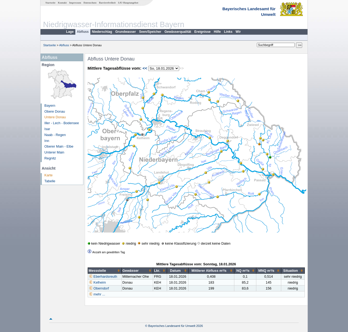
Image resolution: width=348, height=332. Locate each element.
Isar (47, 129)
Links (228, 32)
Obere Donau (55, 111)
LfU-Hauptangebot (128, 2)
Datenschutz (90, 2)
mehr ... (99, 294)
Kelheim (97, 282)
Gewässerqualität (177, 32)
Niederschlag (102, 32)
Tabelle (50, 181)
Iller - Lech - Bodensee (62, 123)
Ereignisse (202, 32)
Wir (238, 32)
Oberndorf (99, 288)
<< (144, 68)
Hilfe (217, 32)
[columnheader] (104, 271)
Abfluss (83, 32)
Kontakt (62, 2)
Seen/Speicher (150, 32)
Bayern (50, 105)
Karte (49, 175)
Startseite (50, 2)
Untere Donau (55, 117)
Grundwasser (125, 32)
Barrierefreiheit (107, 2)
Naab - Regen (55, 135)
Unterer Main (54, 152)
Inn (47, 141)
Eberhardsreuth (103, 276)
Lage (70, 32)
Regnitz (50, 158)
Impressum (75, 2)
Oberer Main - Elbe (59, 146)
